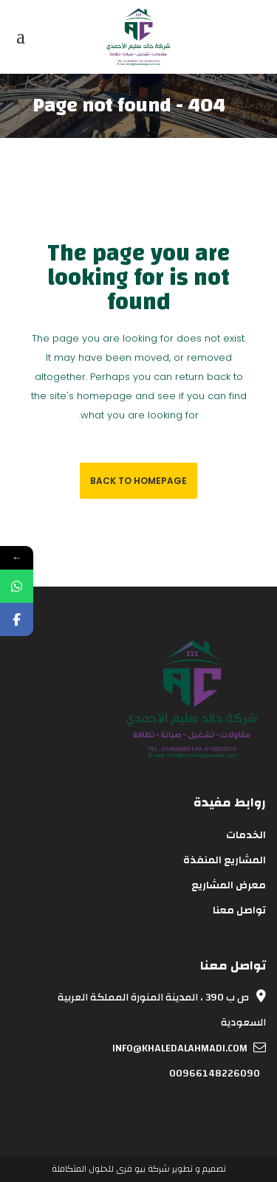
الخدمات (246, 835)
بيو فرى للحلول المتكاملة (99, 1169)
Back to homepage (138, 480)
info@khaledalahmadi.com (189, 1048)
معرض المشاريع (228, 885)
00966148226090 (218, 1073)
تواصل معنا (239, 910)
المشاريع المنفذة (224, 860)
